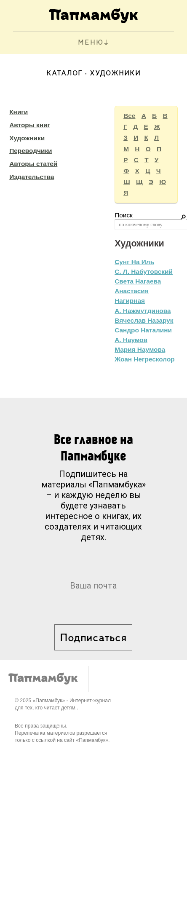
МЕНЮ (91, 43)
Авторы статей (33, 163)
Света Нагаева (138, 281)
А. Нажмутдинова (143, 310)
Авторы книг (29, 124)
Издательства (31, 176)
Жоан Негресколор (145, 359)
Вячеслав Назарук (144, 320)
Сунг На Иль (134, 261)
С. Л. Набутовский (144, 271)
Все (129, 115)
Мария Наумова (140, 349)
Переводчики (30, 150)
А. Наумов (131, 339)
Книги (18, 111)
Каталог (64, 74)
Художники (27, 138)
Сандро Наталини (143, 330)
